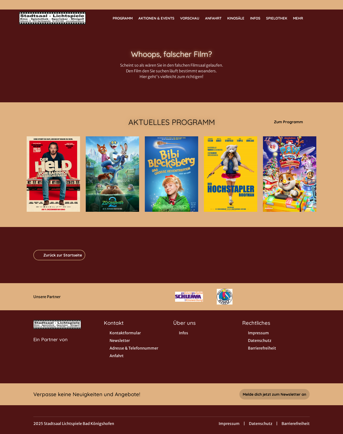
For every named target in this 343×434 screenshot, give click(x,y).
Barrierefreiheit (296, 423)
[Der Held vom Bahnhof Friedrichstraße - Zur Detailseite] (53, 174)
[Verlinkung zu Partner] (189, 297)
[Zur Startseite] (52, 18)
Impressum (229, 423)
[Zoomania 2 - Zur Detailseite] (112, 174)
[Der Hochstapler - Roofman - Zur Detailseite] (230, 174)
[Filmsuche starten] (319, 18)
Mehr (301, 18)
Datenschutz (260, 423)
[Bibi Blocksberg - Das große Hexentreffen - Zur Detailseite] (171, 174)
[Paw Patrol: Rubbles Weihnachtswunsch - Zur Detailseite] (289, 174)
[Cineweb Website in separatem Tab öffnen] (50, 345)
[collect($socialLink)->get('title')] (8, 5)
